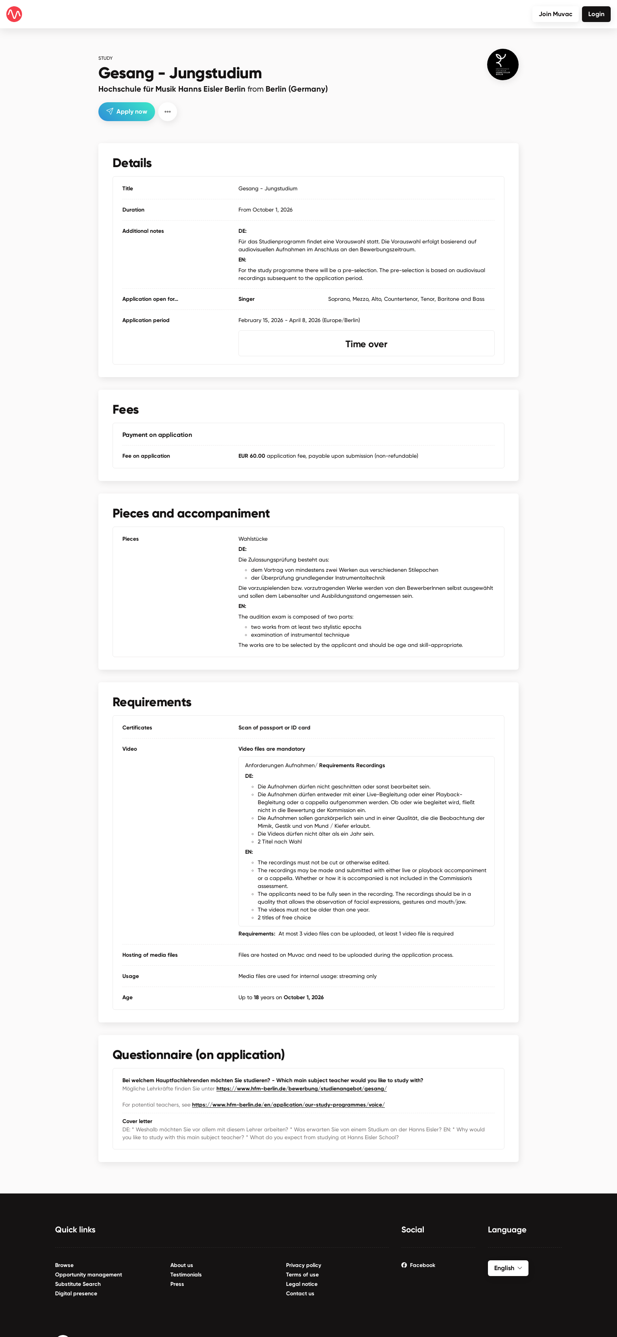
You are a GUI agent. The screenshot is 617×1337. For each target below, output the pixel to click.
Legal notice (302, 1284)
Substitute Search (78, 1284)
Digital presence (76, 1293)
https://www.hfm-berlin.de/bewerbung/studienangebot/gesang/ (301, 1088)
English (508, 1268)
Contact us (300, 1293)
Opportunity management (88, 1274)
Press (177, 1284)
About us (181, 1265)
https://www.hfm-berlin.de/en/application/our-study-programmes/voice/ (288, 1104)
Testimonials (186, 1274)
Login (596, 14)
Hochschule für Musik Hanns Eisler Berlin (213, 89)
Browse (64, 1265)
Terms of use (302, 1274)
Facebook (418, 1265)
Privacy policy (303, 1265)
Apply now (126, 111)
